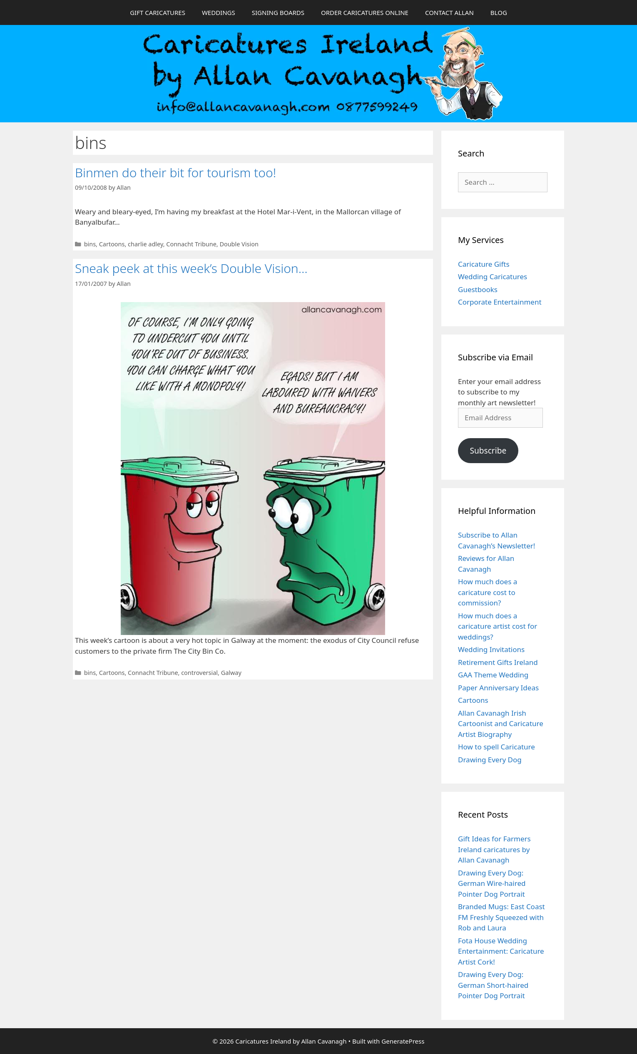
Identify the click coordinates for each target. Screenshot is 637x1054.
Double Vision (238, 244)
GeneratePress (402, 1041)
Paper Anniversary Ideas (498, 687)
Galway (231, 673)
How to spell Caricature (496, 746)
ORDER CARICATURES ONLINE (364, 12)
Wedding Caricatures (492, 276)
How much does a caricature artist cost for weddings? (497, 626)
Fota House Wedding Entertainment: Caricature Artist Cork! (501, 951)
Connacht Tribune (191, 244)
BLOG (498, 12)
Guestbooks (478, 289)
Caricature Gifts (484, 264)
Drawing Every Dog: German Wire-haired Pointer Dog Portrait (491, 883)
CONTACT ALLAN (449, 12)
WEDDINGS (218, 12)
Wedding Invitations (491, 649)
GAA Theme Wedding (493, 675)
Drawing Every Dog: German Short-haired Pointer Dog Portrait (493, 985)
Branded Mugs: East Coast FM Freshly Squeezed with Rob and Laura (501, 917)
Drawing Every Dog (490, 759)
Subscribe (488, 450)
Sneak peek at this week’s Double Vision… (191, 268)
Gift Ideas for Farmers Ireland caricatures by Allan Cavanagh (494, 849)
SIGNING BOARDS (278, 12)
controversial (199, 673)
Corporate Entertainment (500, 302)
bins (90, 244)
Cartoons (112, 244)
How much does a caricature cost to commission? (487, 592)
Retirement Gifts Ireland (498, 662)
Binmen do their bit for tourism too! (175, 172)
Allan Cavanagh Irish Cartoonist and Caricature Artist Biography (500, 723)
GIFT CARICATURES (157, 12)
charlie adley (145, 244)
